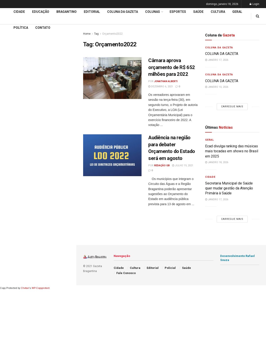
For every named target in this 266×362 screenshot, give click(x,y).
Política (20, 27)
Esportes (178, 11)
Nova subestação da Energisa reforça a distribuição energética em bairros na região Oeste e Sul (39, 73)
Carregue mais (38, 89)
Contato (42, 27)
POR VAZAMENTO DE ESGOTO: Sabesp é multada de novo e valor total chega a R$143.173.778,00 (37, 58)
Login (254, 4)
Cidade (9, 125)
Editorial (10, 143)
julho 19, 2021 (182, 165)
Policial (170, 268)
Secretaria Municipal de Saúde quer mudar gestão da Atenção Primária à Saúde (229, 188)
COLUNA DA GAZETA (221, 54)
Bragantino (66, 11)
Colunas (152, 11)
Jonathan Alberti (165, 81)
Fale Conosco (126, 273)
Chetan (25, 288)
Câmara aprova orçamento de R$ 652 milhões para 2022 (171, 67)
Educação (11, 134)
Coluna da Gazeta (122, 11)
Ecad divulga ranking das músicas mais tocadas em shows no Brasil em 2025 (231, 151)
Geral (237, 11)
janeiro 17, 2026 (216, 59)
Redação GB (162, 165)
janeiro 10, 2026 (216, 86)
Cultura (218, 11)
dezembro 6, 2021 (160, 86)
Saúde (198, 11)
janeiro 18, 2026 (216, 162)
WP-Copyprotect (40, 288)
